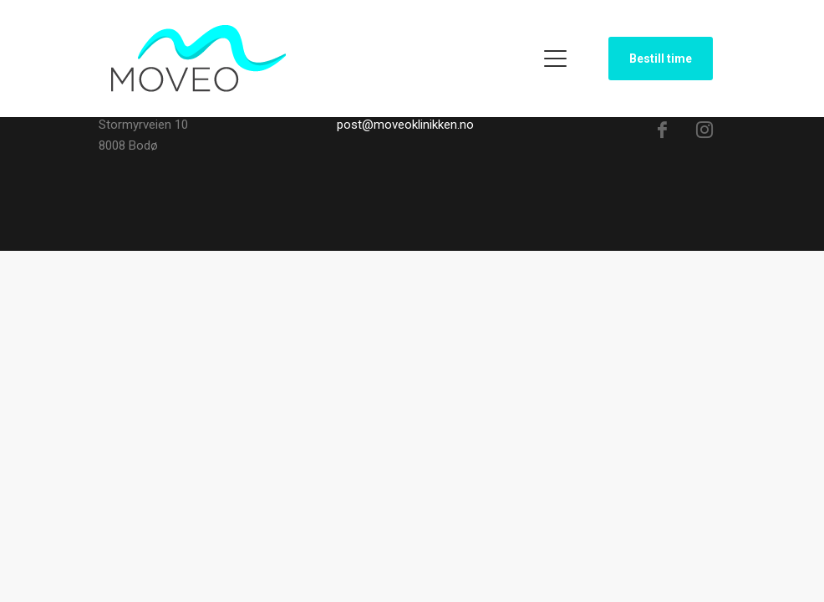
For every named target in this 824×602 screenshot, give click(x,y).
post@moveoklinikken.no (405, 124)
